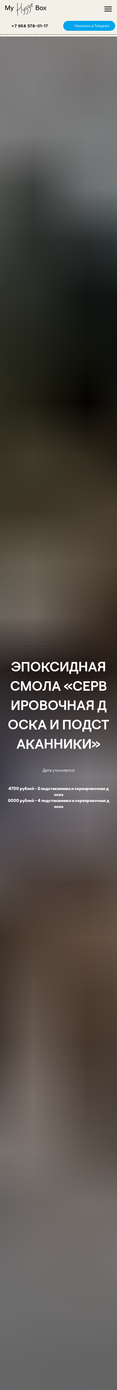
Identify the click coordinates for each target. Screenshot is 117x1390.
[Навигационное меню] (108, 9)
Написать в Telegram (91, 25)
